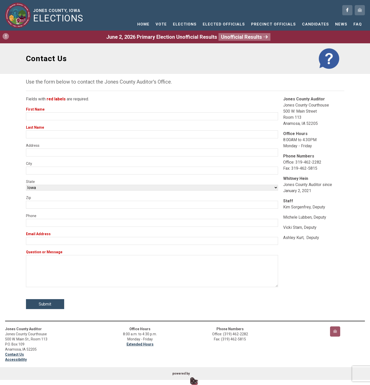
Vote (161, 24)
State (30, 182)
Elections (185, 24)
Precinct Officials (273, 24)
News (341, 24)
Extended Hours (140, 344)
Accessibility (16, 359)
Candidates (315, 24)
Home (143, 24)
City (29, 164)
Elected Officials (224, 24)
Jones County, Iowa (59, 15)
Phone (31, 216)
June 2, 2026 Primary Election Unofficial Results (136, 37)
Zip (28, 198)
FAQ (357, 24)
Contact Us (14, 354)
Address (32, 145)
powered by (181, 373)
